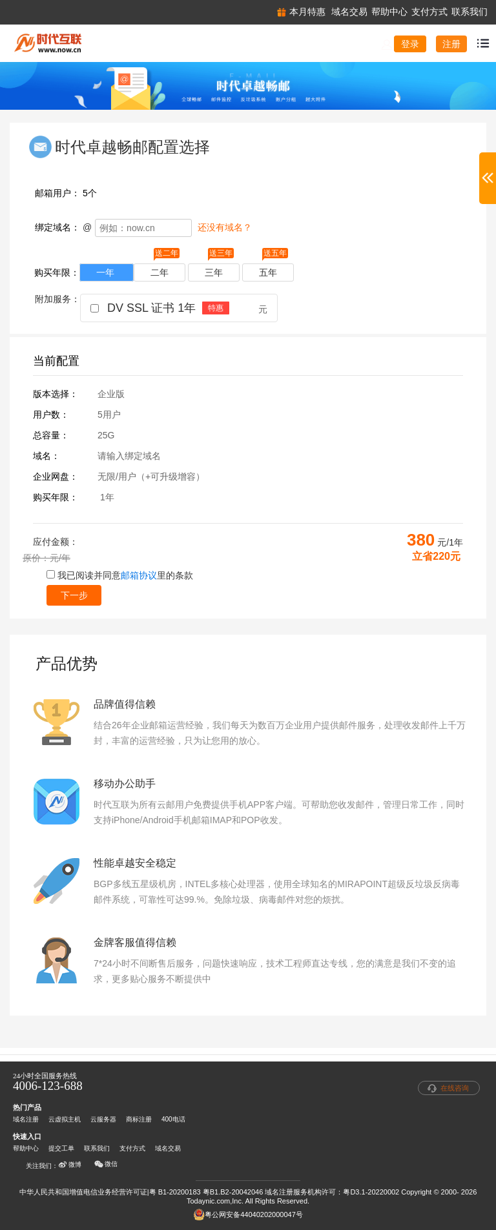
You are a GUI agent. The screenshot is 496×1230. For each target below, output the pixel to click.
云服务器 (103, 1119)
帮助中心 (26, 1148)
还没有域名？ (225, 227)
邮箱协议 (139, 575)
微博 (69, 1165)
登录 (410, 44)
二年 (165, 270)
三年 (219, 270)
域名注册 (26, 1119)
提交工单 (61, 1148)
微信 (106, 1164)
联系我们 (97, 1148)
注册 (451, 44)
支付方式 (132, 1148)
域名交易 (168, 1148)
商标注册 (139, 1119)
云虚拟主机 (64, 1119)
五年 (273, 270)
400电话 (173, 1119)
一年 (106, 272)
